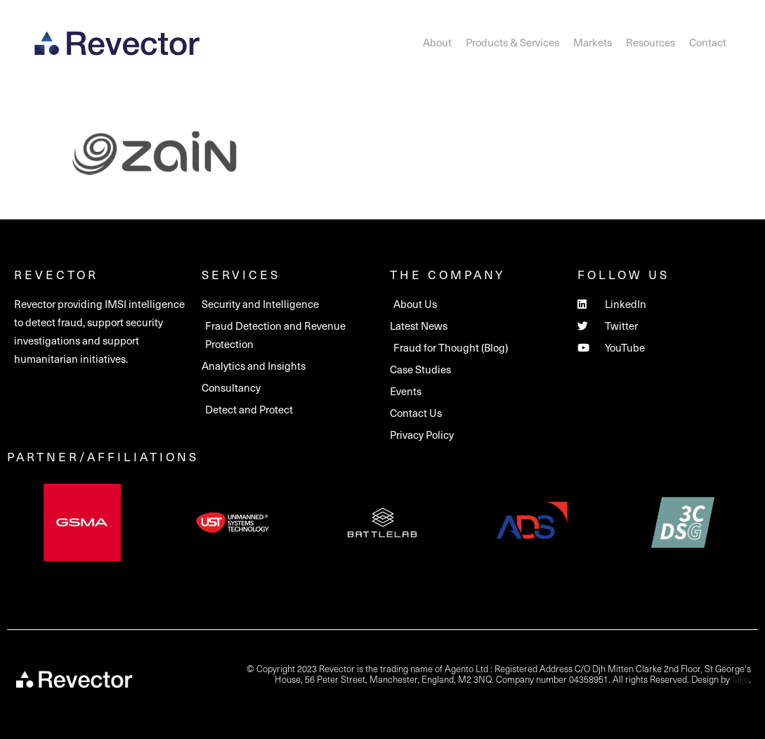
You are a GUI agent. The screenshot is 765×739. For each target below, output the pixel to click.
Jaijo (740, 679)
